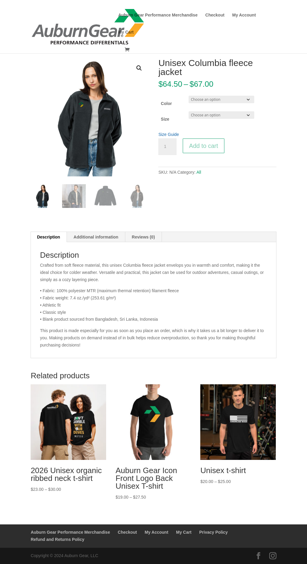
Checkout (215, 15)
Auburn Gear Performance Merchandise (158, 15)
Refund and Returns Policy (57, 539)
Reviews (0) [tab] (143, 237)
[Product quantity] (167, 146)
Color (166, 103)
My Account (244, 15)
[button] (139, 68)
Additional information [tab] (95, 237)
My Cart (125, 32)
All (198, 172)
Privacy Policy (213, 532)
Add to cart (203, 145)
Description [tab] (48, 237)
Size (165, 119)
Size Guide (168, 134)
